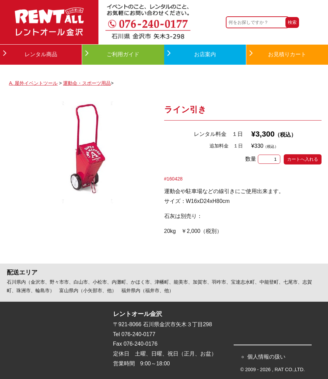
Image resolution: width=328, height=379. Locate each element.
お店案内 (205, 54)
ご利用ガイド (123, 54)
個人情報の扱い (266, 357)
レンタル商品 (41, 54)
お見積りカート (287, 54)
